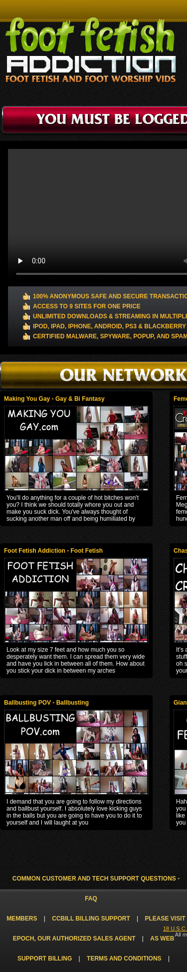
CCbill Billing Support (91, 918)
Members (21, 918)
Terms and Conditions (124, 958)
